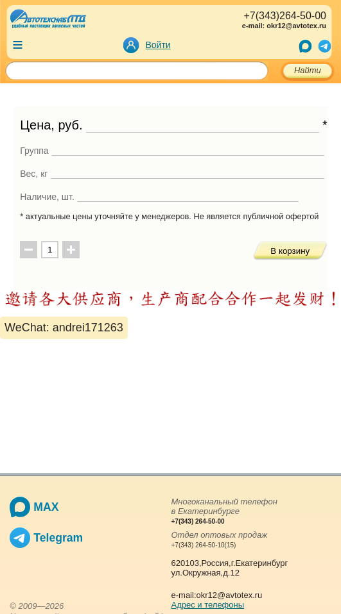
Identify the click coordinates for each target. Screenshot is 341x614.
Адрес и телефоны (208, 605)
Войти (158, 45)
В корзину (290, 251)
